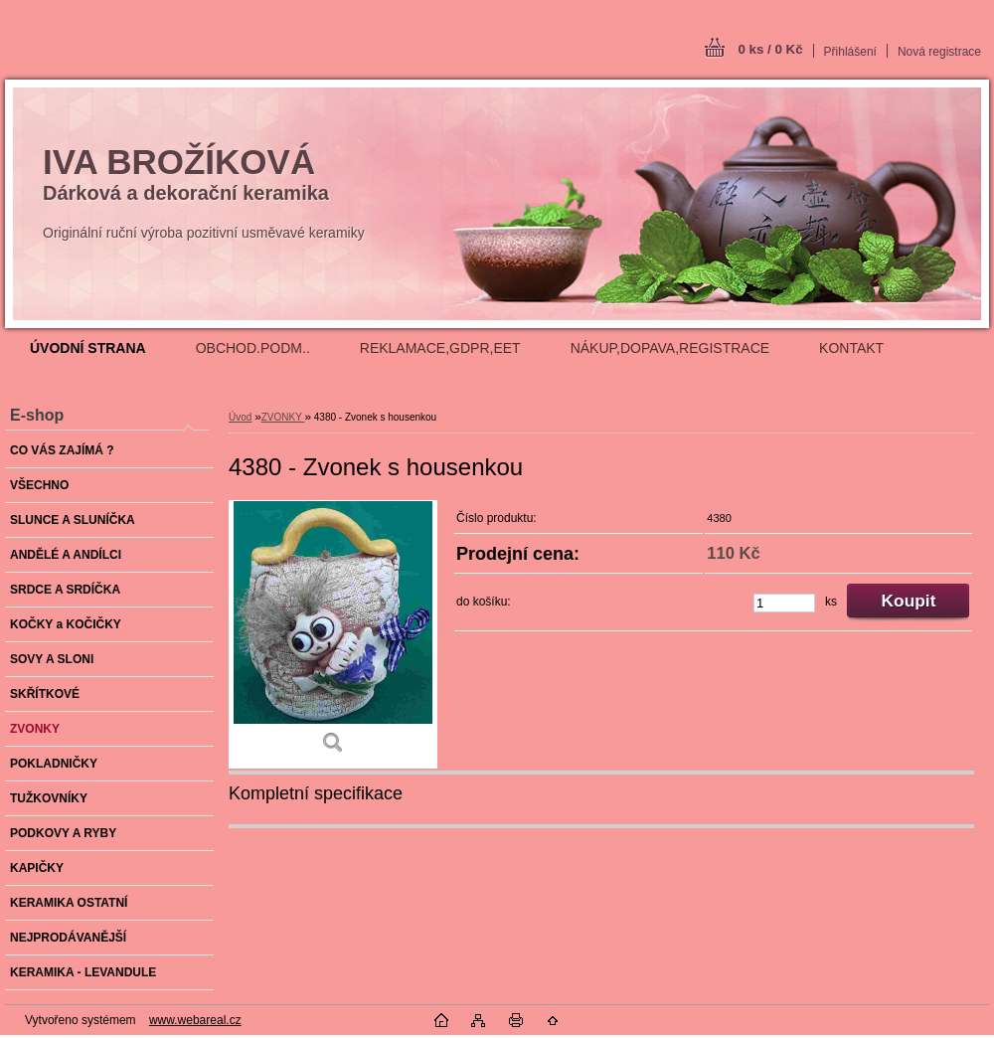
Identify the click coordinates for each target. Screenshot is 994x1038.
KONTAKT (851, 348)
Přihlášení (850, 52)
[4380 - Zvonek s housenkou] (333, 634)
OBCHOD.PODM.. (253, 348)
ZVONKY (283, 417)
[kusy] (784, 603)
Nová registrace (939, 52)
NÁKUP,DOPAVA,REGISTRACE (670, 348)
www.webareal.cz (195, 1020)
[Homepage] (88, 348)
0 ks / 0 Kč (770, 49)
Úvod (240, 417)
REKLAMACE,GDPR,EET (440, 348)
